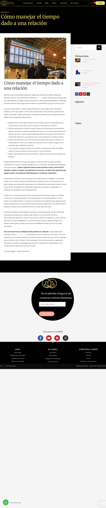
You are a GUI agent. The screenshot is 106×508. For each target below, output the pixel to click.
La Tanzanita (87, 70)
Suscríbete (46, 317)
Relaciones (5, 12)
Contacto (63, 3)
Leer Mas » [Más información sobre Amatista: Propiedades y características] (85, 87)
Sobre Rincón (28, 3)
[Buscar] (99, 47)
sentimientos (21, 237)
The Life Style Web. (8, 369)
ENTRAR (100, 3)
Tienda (39, 3)
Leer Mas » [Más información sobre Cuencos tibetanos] (85, 61)
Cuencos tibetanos (89, 59)
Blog (46, 3)
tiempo (40, 98)
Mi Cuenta (74, 3)
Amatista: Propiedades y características (91, 84)
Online (54, 3)
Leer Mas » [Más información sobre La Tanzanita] (85, 73)
